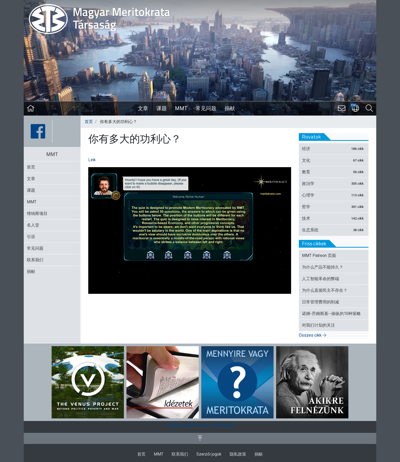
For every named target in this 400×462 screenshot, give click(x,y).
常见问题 (206, 108)
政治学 (333, 183)
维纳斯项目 (37, 213)
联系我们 (35, 259)
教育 (333, 171)
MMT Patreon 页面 (319, 255)
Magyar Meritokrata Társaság (200, 425)
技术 (333, 218)
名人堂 (33, 225)
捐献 (230, 108)
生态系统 (333, 230)
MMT (181, 108)
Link (92, 159)
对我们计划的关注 (318, 325)
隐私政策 (238, 454)
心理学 (333, 195)
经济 (333, 148)
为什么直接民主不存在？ (324, 290)
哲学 (333, 206)
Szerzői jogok (208, 454)
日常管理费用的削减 (320, 301)
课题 (161, 108)
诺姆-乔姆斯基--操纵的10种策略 (331, 313)
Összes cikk (312, 335)
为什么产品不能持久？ (322, 267)
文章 (143, 108)
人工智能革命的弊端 (320, 278)
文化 (333, 160)
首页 (89, 121)
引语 (31, 236)
